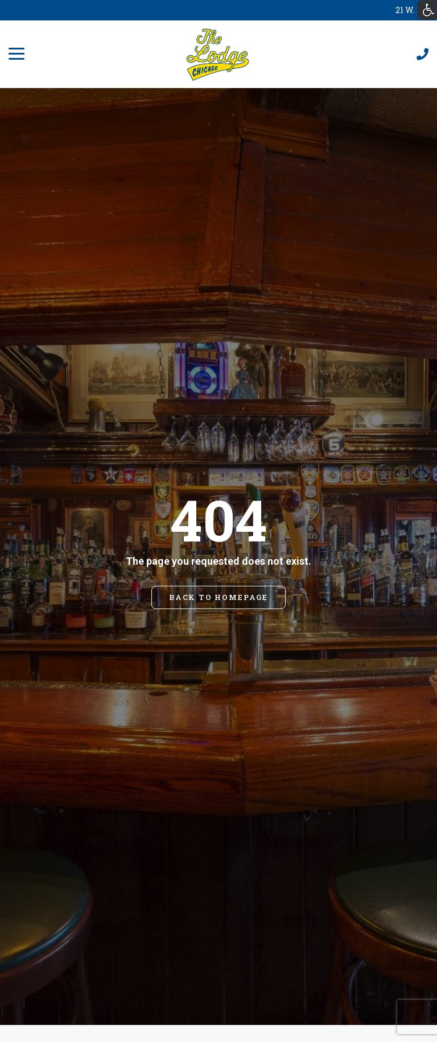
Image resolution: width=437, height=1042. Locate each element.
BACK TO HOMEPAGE (218, 597)
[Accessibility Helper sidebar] (427, 10)
